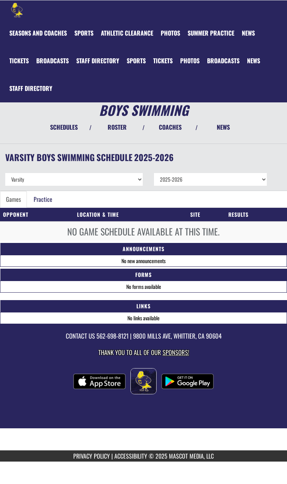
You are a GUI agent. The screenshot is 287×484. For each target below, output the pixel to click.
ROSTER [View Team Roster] (117, 127)
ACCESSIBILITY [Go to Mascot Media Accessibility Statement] (130, 455)
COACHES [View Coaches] (170, 127)
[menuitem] (38, 33)
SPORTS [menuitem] (83, 32)
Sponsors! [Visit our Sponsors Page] (176, 352)
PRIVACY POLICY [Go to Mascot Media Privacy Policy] (91, 455)
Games (13, 199)
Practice (43, 199)
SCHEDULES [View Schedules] (64, 127)
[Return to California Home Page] (17, 9)
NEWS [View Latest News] (223, 127)
